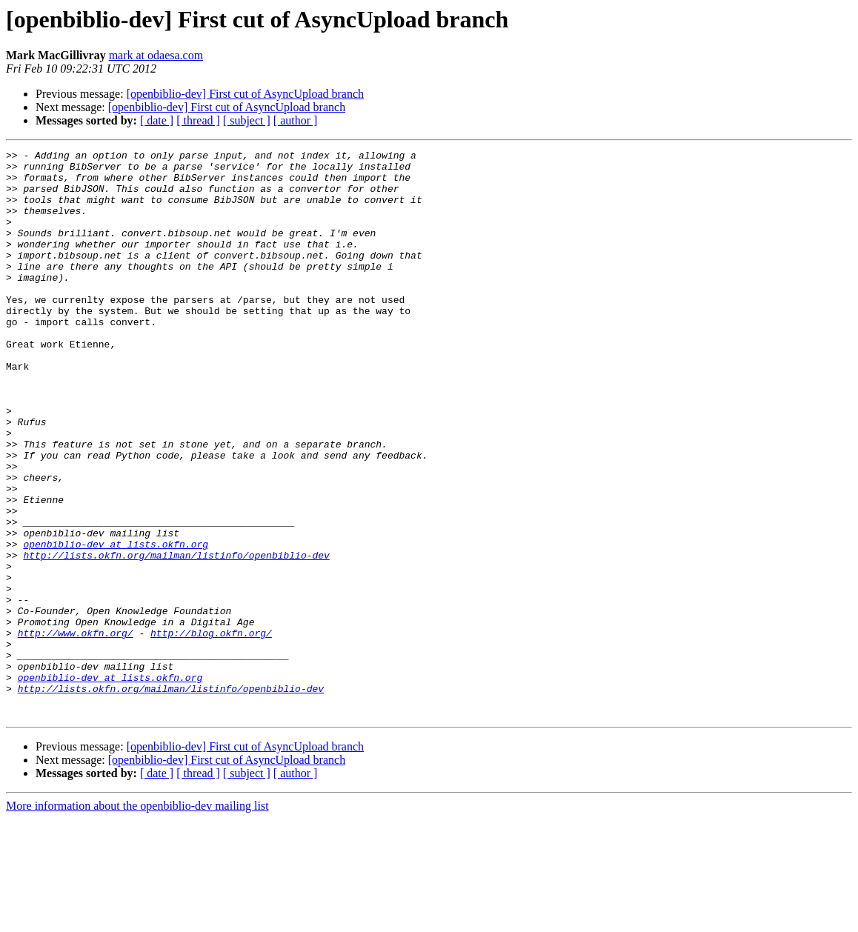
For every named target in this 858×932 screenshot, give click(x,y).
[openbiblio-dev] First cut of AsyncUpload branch (245, 93)
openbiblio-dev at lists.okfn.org (115, 623)
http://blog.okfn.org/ (211, 730)
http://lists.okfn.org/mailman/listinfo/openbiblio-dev (176, 637)
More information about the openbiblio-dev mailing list (137, 919)
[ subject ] (246, 120)
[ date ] (156, 120)
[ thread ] (198, 120)
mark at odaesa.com (156, 55)
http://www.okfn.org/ (75, 730)
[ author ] (295, 120)
